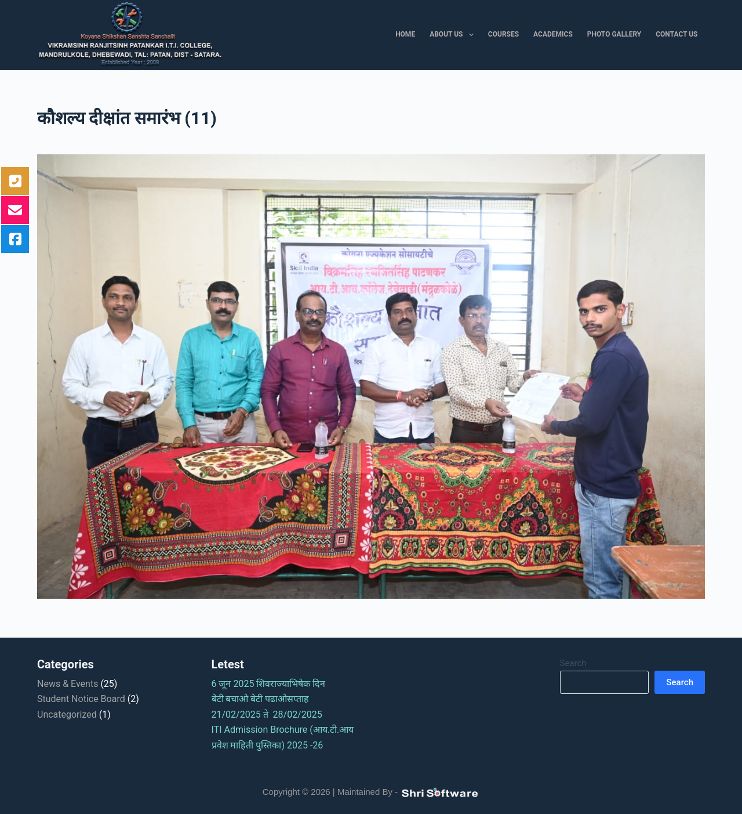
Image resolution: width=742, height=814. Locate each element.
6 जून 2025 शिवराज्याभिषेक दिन (272, 683)
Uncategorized (67, 714)
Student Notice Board (81, 698)
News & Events (67, 683)
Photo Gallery (614, 34)
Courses (503, 34)
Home (405, 34)
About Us (454, 35)
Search (573, 663)
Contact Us (676, 34)
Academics (553, 34)
